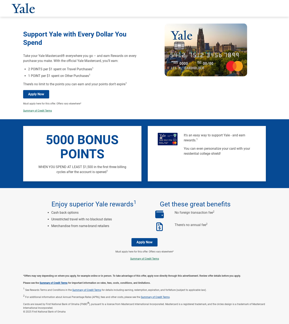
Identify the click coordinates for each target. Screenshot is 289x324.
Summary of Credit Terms (37, 110)
